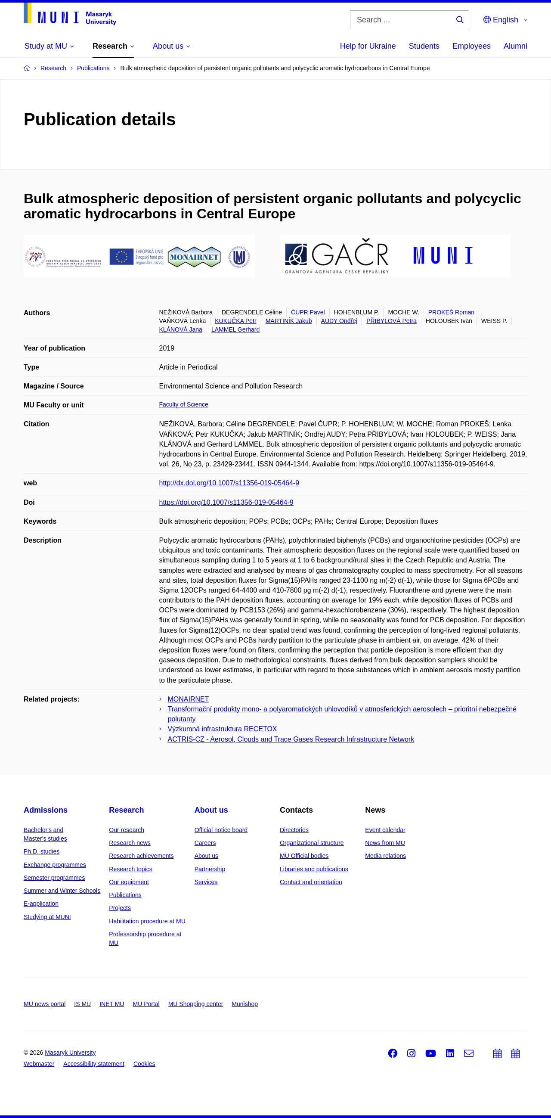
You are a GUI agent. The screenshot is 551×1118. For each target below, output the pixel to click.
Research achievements (141, 855)
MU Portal (146, 1003)
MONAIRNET (188, 699)
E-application (41, 903)
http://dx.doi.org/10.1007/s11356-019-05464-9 (229, 483)
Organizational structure (312, 842)
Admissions (46, 810)
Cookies (144, 1063)
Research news (130, 842)
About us (211, 810)
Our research (126, 829)
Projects (120, 907)
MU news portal (44, 1003)
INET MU (111, 1003)
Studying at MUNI (47, 916)
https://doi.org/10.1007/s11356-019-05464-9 (226, 502)
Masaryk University (70, 1052)
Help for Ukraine (368, 46)
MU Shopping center (195, 1003)
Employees (471, 46)
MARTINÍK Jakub (289, 320)
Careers (205, 842)
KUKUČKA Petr (235, 320)
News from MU (385, 842)
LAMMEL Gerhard (235, 329)
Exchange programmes (55, 864)
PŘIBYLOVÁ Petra (391, 320)
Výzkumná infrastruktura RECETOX (222, 729)
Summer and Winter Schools (62, 890)
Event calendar (385, 829)
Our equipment (129, 882)
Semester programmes (54, 877)
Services (206, 882)
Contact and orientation (311, 882)
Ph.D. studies (41, 851)
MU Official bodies (304, 855)
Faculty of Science (183, 404)
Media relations (385, 855)
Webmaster (39, 1063)
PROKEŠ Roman (451, 312)
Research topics (130, 869)
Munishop (245, 1003)
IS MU (82, 1003)
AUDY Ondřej (339, 320)
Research (126, 810)
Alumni (515, 46)
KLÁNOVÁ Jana (180, 329)
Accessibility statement (93, 1063)
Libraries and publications (314, 869)
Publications (125, 894)
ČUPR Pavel (308, 312)
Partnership (210, 869)
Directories (294, 829)
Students (424, 46)
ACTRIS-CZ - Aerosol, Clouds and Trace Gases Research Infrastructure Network (291, 739)
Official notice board (221, 829)
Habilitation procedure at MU (147, 921)
